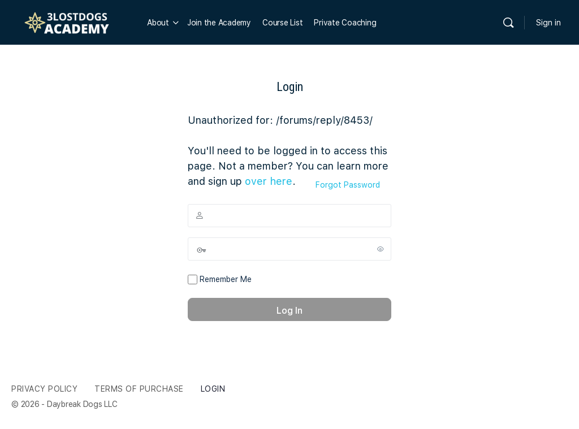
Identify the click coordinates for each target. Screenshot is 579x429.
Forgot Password (348, 184)
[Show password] (380, 248)
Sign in (548, 22)
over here (268, 181)
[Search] (508, 22)
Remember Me (220, 280)
